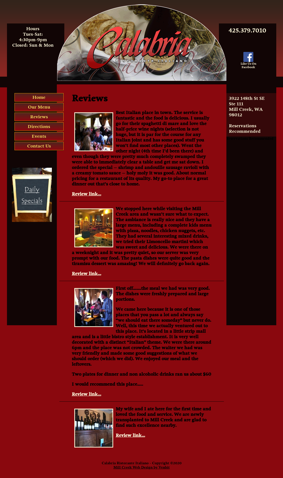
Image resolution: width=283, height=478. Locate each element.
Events (39, 136)
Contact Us (39, 146)
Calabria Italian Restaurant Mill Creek (141, 6)
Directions (39, 126)
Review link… (86, 194)
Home (38, 97)
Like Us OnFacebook (248, 64)
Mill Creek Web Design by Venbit (141, 467)
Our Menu (39, 107)
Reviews (39, 117)
